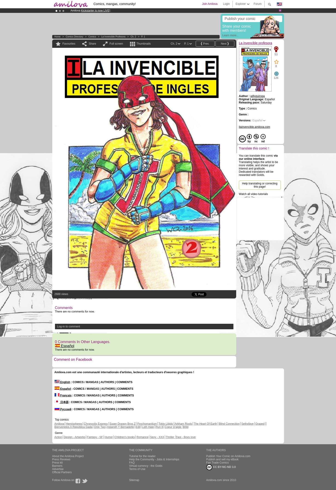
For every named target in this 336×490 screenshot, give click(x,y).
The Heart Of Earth (205, 423)
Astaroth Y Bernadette (120, 427)
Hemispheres (74, 423)
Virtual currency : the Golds (146, 465)
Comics (92, 36)
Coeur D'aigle (173, 427)
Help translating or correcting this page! (259, 185)
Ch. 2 (133, 36)
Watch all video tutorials (253, 194)
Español (64, 346)
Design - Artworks (74, 437)
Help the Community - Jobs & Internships (154, 459)
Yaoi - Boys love (186, 437)
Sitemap (134, 480)
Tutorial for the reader (142, 456)
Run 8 (159, 427)
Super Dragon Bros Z (122, 423)
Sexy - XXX (157, 437)
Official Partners (62, 472)
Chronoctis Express (96, 423)
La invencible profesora (113, 36)
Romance (142, 437)
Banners (57, 465)
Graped (259, 423)
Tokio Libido (165, 423)
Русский (63, 409)
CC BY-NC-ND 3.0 (221, 467)
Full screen (116, 43)
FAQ (132, 462)
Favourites (69, 43)
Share (92, 43)
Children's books (125, 437)
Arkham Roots (183, 423)
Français (63, 395)
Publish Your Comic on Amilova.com (228, 456)
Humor (109, 437)
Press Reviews (61, 459)
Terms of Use (137, 469)
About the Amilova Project (68, 456)
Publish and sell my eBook (222, 459)
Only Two (100, 427)
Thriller (170, 437)
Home (58, 36)
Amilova (59, 423)
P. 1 (143, 36)
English (62, 382)
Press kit (57, 462)
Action (58, 437)
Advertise (58, 469)
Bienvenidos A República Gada (73, 427)
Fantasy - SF (95, 437)
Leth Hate (148, 427)
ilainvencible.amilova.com (254, 127)
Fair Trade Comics (217, 462)
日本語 (62, 402)
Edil (138, 427)
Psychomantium (147, 423)
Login (226, 4)
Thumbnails (143, 43)
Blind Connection (229, 423)
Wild (185, 427)
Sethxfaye (247, 423)
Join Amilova (209, 4)
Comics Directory (74, 36)
